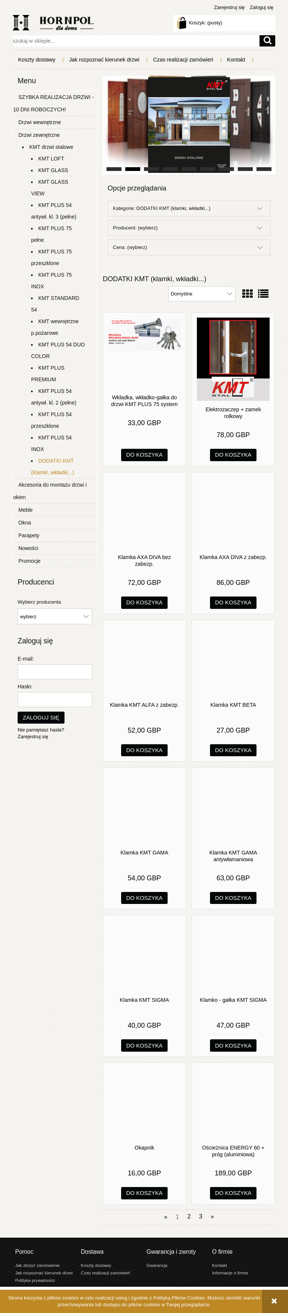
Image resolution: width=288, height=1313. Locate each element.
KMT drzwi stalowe (51, 147)
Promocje (29, 561)
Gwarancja (157, 1265)
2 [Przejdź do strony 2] (189, 1217)
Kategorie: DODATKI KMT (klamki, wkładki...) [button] (161, 208)
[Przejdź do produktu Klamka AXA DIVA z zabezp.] (233, 513)
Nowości (28, 548)
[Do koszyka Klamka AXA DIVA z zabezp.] (233, 603)
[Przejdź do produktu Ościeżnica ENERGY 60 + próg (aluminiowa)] (233, 1103)
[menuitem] (38, 59)
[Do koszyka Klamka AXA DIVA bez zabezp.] (144, 603)
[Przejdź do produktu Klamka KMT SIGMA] (144, 955)
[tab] (114, 169)
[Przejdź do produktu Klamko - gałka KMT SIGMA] (233, 955)
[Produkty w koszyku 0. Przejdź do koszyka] (200, 22)
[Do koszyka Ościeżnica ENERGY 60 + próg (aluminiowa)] (233, 1193)
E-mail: (26, 659)
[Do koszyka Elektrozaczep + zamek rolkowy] (233, 455)
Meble (25, 510)
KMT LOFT (51, 159)
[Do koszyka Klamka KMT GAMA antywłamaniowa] (233, 898)
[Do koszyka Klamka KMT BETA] (233, 750)
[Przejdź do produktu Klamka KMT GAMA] (144, 808)
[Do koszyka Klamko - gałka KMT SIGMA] (233, 1045)
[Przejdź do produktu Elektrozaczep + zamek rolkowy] (233, 359)
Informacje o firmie (230, 1272)
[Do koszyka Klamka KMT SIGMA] (144, 1045)
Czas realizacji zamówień (105, 1272)
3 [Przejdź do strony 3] (200, 1217)
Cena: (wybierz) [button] (130, 247)
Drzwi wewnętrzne (39, 122)
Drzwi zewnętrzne (39, 135)
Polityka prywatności (35, 1280)
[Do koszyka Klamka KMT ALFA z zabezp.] (144, 750)
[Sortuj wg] (202, 293)
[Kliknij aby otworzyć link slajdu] (189, 125)
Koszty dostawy (96, 1265)
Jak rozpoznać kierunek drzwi (44, 1272)
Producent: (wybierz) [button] (135, 228)
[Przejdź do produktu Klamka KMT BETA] (233, 660)
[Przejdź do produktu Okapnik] (144, 1103)
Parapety (28, 535)
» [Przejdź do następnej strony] (212, 1217)
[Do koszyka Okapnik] (144, 1193)
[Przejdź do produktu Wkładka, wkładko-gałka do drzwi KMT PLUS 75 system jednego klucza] (144, 353)
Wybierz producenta (39, 602)
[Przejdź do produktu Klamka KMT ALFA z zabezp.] (144, 660)
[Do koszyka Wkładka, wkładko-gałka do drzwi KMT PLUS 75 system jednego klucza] (144, 455)
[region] (189, 125)
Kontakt (219, 1265)
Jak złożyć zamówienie (37, 1265)
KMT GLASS (53, 170)
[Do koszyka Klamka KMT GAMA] (144, 898)
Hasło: (25, 686)
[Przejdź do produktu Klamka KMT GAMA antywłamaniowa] (233, 808)
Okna (24, 523)
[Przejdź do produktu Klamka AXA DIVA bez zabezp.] (144, 513)
